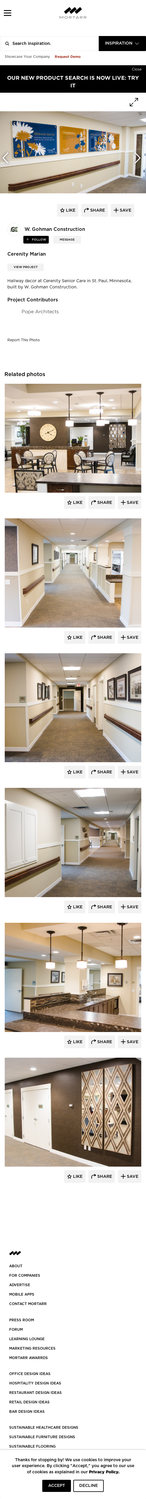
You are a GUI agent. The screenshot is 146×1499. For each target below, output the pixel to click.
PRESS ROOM (21, 1320)
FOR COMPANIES (24, 1275)
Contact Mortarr (28, 1304)
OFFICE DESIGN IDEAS (30, 1374)
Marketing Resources (32, 1348)
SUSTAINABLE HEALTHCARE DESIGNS (43, 1427)
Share (104, 503)
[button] (7, 13)
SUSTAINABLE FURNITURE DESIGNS (42, 1437)
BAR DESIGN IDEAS (27, 1411)
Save (132, 503)
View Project (26, 267)
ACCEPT (56, 1486)
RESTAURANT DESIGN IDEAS (35, 1393)
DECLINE (88, 1486)
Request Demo (68, 56)
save (125, 210)
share (97, 210)
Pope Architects (40, 311)
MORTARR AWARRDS (28, 1358)
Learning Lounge (27, 1339)
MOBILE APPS (21, 1294)
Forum (16, 1329)
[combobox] (122, 43)
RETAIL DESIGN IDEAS (29, 1402)
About (15, 1266)
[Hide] (136, 68)
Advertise (19, 1285)
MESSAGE (67, 239)
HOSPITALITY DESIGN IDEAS (35, 1383)
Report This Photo (23, 340)
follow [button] (38, 239)
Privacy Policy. (104, 1471)
